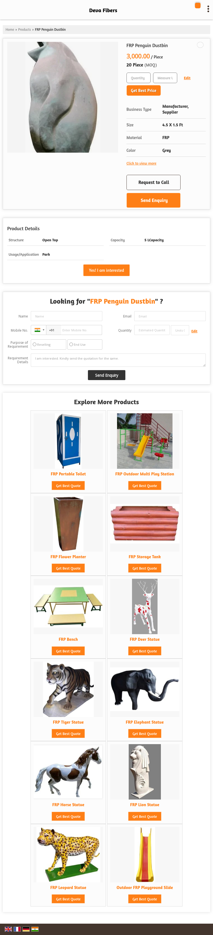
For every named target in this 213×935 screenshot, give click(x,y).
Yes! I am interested (106, 270)
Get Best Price (143, 90)
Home (10, 29)
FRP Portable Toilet (68, 474)
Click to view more (141, 163)
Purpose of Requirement (18, 345)
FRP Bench (68, 639)
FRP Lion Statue (144, 804)
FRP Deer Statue (145, 639)
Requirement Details (18, 360)
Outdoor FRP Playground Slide (144, 887)
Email (127, 316)
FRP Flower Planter (68, 556)
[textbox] (165, 78)
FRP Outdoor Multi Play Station (144, 474)
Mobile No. (19, 330)
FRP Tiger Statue (68, 722)
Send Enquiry (154, 200)
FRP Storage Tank (145, 556)
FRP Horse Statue (68, 804)
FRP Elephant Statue (145, 722)
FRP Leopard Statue (68, 887)
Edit (187, 77)
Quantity (124, 330)
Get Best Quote (68, 485)
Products (24, 29)
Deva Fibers (103, 10)
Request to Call (153, 182)
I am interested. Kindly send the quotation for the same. (118, 360)
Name (23, 316)
